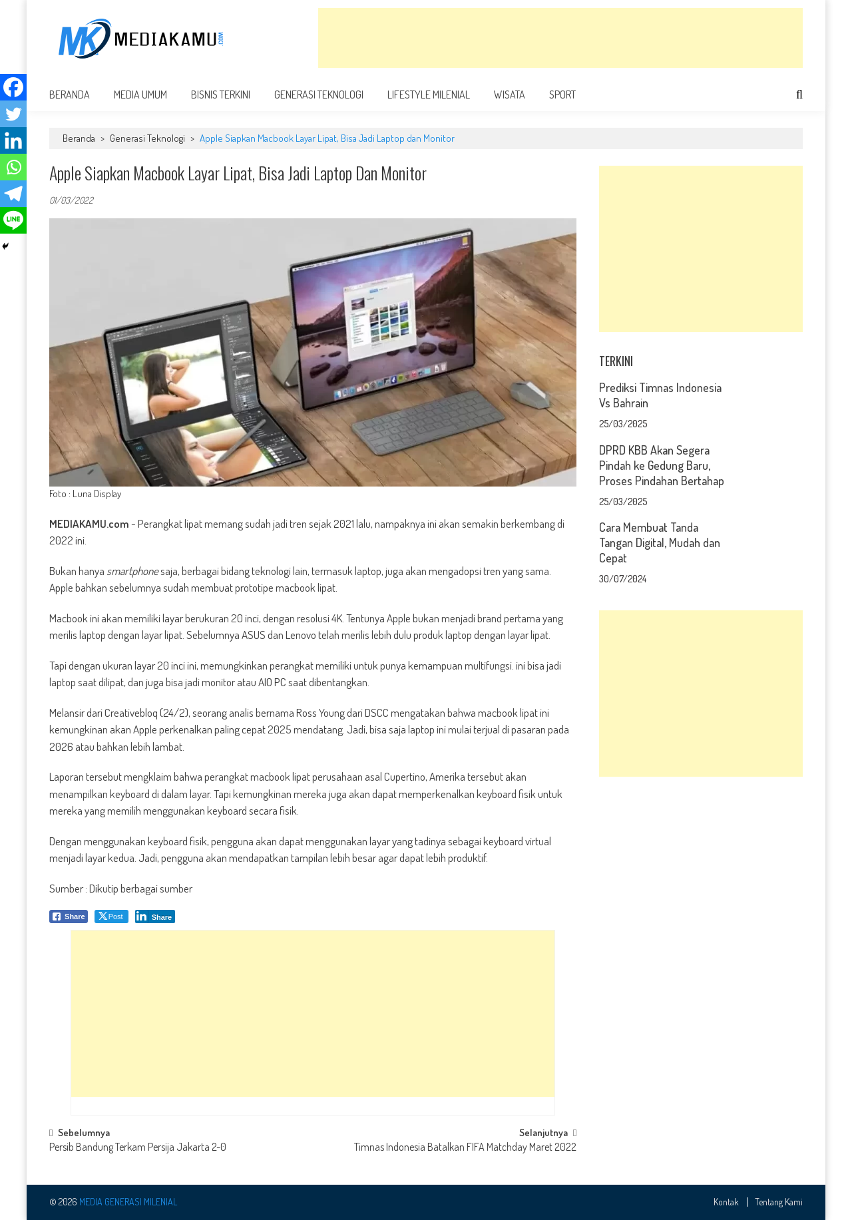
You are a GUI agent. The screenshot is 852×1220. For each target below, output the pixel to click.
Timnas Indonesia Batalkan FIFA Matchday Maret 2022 (465, 1148)
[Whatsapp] (13, 167)
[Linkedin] (13, 140)
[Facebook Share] (68, 916)
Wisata (509, 94)
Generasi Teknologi (318, 94)
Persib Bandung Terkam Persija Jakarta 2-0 (137, 1148)
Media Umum (140, 94)
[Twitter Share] (111, 916)
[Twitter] (13, 114)
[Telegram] (13, 193)
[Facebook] (13, 87)
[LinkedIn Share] (155, 916)
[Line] (13, 220)
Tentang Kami (779, 1202)
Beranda (69, 94)
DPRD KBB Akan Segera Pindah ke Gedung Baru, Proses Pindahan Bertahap (661, 465)
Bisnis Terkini (220, 94)
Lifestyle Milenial (428, 94)
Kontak (726, 1202)
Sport (562, 94)
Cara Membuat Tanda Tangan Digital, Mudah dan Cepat (659, 542)
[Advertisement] (560, 38)
